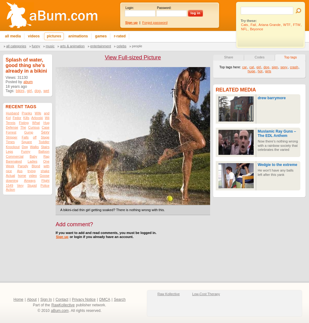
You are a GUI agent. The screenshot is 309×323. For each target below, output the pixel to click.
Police (44, 185)
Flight (45, 180)
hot (260, 71)
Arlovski (37, 118)
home (22, 175)
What (36, 123)
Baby (33, 156)
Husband (12, 113)
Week (10, 166)
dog (38, 91)
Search (119, 299)
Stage (45, 137)
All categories (16, 46)
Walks (34, 147)
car (244, 67)
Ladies (32, 161)
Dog (25, 147)
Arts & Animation (72, 46)
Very (20, 185)
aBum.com (60, 310)
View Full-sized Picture (133, 57)
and (46, 113)
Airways (30, 180)
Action (10, 189)
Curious (34, 127)
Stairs (45, 147)
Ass (20, 171)
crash (294, 67)
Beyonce (256, 29)
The (23, 127)
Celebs (121, 46)
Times (10, 142)
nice (9, 171)
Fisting (23, 123)
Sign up (62, 237)
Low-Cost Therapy (206, 294)
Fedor (17, 118)
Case (45, 127)
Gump (28, 132)
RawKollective (62, 305)
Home (18, 299)
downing (12, 180)
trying (32, 171)
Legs (9, 151)
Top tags (290, 57)
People (137, 46)
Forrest (11, 132)
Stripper (11, 137)
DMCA (104, 299)
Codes (260, 57)
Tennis (10, 123)
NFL (244, 29)
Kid (8, 118)
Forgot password (154, 22)
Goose (44, 175)
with (46, 166)
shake (45, 171)
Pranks (27, 113)
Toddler (44, 142)
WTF (286, 25)
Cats (244, 25)
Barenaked (14, 161)
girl (29, 91)
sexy (283, 67)
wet (46, 91)
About (31, 299)
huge (251, 71)
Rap (46, 156)
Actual (10, 175)
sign (275, 67)
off (35, 137)
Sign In (46, 299)
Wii (47, 118)
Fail (253, 25)
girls (268, 71)
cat (251, 67)
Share (228, 57)
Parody (23, 166)
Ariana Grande (270, 25)
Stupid (32, 185)
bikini (20, 91)
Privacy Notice (84, 299)
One (46, 161)
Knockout (12, 147)
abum (28, 82)
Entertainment (100, 46)
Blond (36, 166)
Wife (38, 113)
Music (50, 46)
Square (26, 142)
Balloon (43, 151)
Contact (62, 299)
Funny (36, 46)
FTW (296, 25)
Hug (46, 123)
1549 (9, 185)
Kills (26, 118)
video (33, 175)
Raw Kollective (169, 294)
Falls (25, 137)
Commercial (14, 156)
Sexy (45, 132)
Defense (12, 127)
